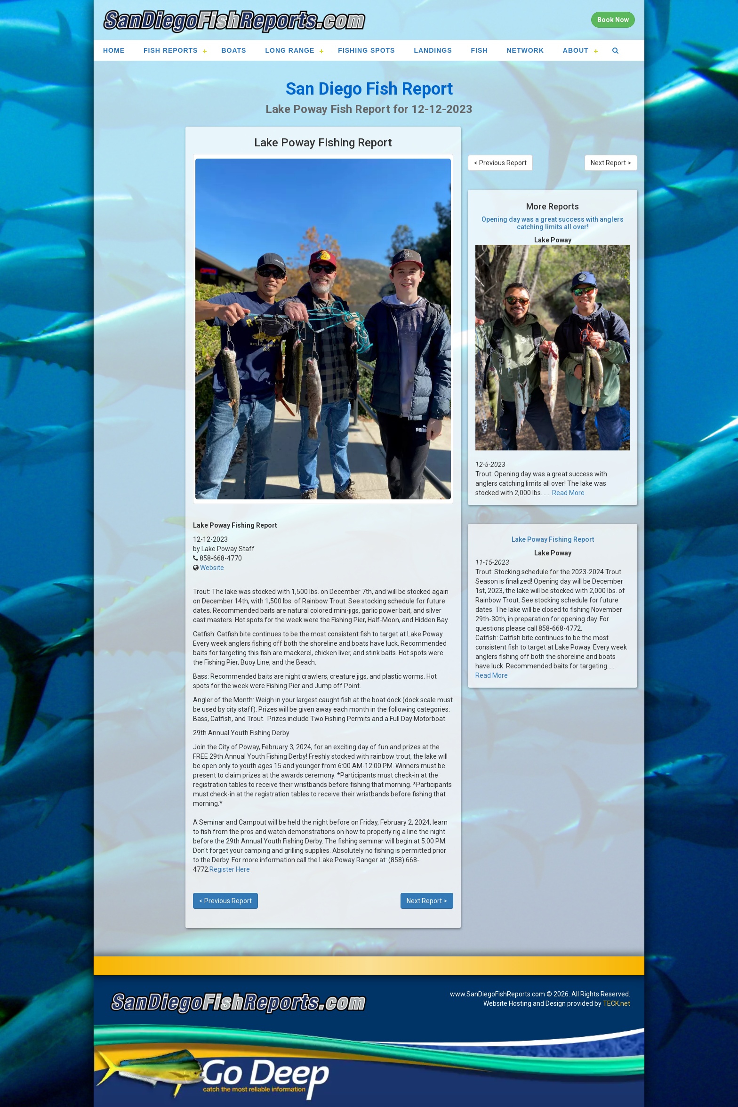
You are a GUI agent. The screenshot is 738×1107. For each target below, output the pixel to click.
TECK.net (616, 1003)
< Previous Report (225, 901)
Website (212, 567)
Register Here (229, 869)
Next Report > (427, 901)
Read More (568, 493)
